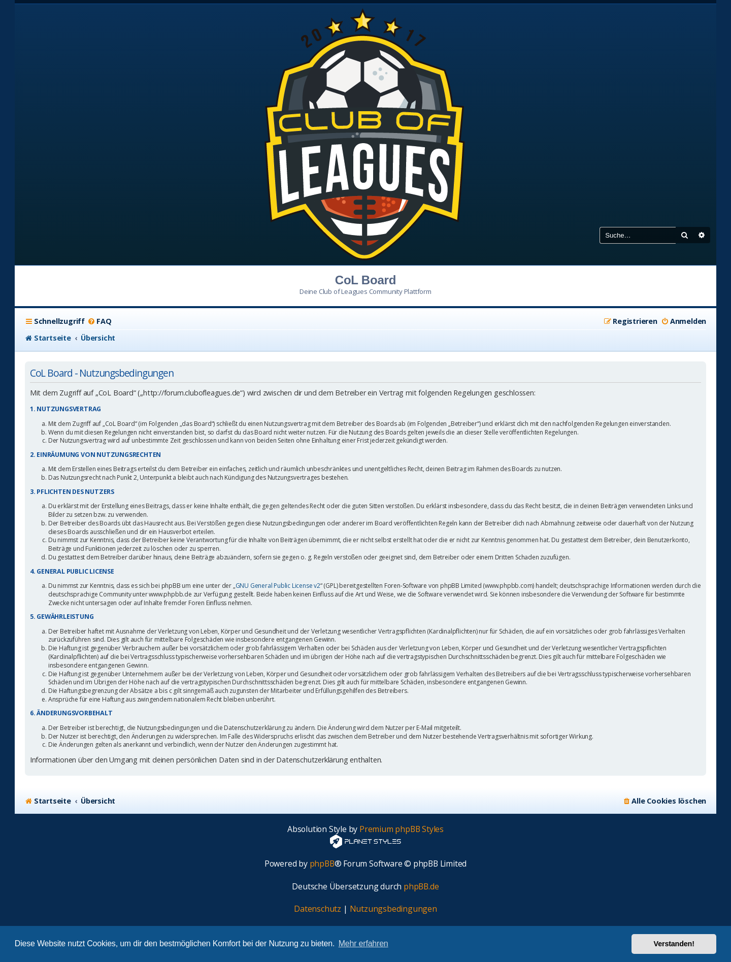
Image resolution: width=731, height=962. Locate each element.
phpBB (322, 863)
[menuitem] (99, 321)
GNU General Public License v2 (278, 586)
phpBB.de (421, 886)
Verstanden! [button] (674, 944)
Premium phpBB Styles (401, 829)
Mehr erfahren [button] (363, 943)
